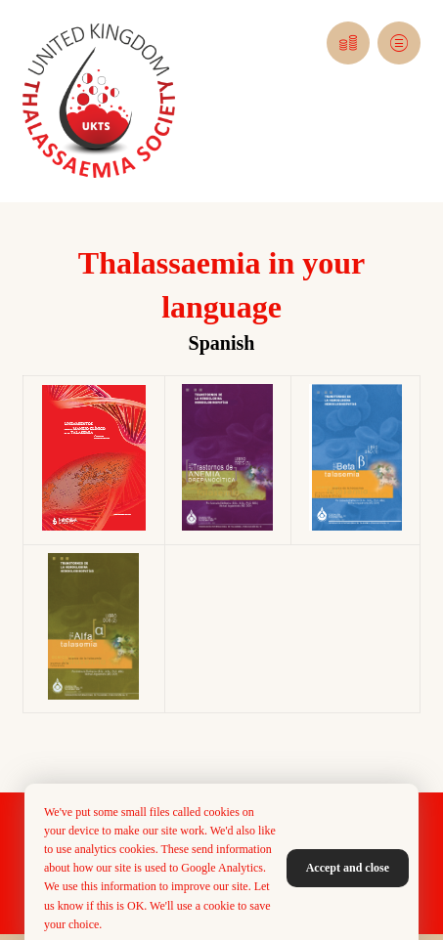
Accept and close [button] (347, 868)
